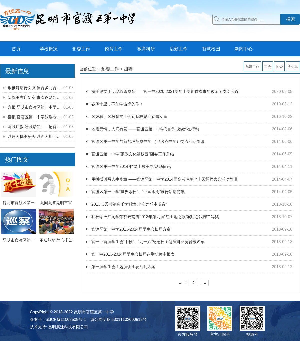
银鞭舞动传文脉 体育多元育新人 (36, 88)
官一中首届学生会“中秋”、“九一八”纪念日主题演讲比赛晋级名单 (148, 242)
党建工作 (253, 67)
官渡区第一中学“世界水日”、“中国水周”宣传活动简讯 (138, 192)
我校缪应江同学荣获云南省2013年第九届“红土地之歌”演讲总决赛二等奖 (155, 217)
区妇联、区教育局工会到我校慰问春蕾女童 (130, 116)
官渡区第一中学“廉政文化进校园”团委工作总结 (133, 154)
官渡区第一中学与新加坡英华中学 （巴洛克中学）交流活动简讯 (148, 141)
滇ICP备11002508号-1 (66, 319)
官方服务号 (188, 334)
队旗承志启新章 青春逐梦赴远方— (38, 97)
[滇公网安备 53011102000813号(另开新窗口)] (116, 319)
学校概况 (49, 48)
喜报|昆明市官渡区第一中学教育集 (38, 107)
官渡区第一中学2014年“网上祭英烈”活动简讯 (131, 166)
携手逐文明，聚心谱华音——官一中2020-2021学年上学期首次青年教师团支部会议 (165, 91)
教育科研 (146, 48)
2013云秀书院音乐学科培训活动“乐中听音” (129, 204)
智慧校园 (211, 48)
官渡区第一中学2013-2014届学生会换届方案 (131, 229)
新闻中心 (244, 48)
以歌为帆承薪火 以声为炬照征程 (36, 136)
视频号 (252, 334)
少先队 (293, 67)
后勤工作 (179, 48)
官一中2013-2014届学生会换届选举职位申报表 (133, 254)
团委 (279, 67)
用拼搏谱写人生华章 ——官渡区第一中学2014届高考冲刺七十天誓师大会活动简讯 (165, 179)
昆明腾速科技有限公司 (68, 327)
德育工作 (114, 48)
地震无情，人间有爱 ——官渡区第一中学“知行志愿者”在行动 (145, 129)
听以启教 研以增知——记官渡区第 (38, 127)
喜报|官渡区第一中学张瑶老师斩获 (38, 117)
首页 (16, 48)
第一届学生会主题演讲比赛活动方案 (124, 267)
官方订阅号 (220, 334)
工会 (267, 67)
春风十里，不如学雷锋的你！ (118, 104)
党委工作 (81, 48)
